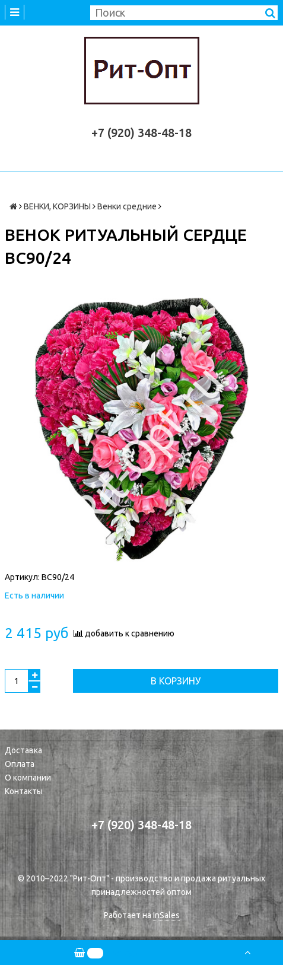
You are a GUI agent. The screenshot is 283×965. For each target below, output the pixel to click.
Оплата (19, 764)
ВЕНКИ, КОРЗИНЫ (57, 206)
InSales (166, 915)
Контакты (24, 791)
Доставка (23, 750)
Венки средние (127, 206)
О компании (28, 777)
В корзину (176, 681)
